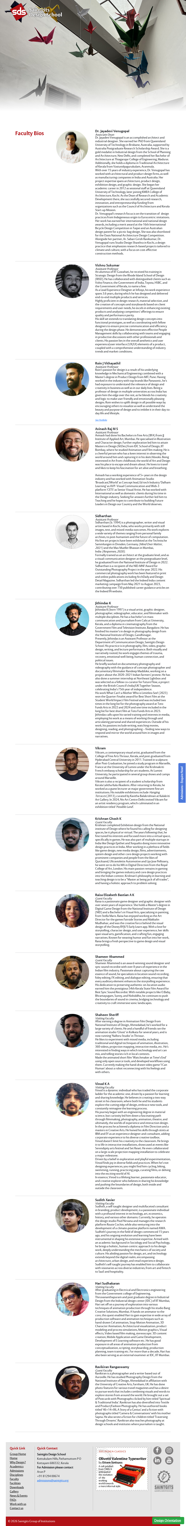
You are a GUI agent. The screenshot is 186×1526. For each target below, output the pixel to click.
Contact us (16, 1508)
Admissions (17, 1470)
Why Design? (18, 1462)
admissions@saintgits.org (52, 1480)
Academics (16, 1466)
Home (13, 1458)
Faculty (14, 1479)
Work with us (18, 1504)
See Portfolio (101, 420)
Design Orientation (167, 1520)
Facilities (15, 1483)
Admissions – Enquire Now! (182, 782)
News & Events (18, 1495)
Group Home (18, 1454)
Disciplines (16, 1475)
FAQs (13, 1500)
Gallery (14, 1491)
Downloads (17, 1487)
